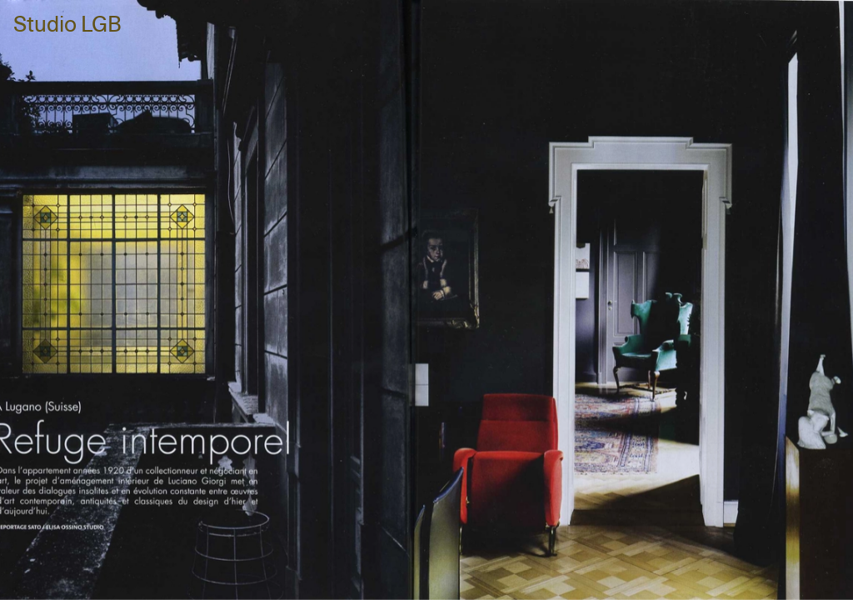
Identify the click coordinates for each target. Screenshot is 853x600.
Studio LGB (67, 25)
